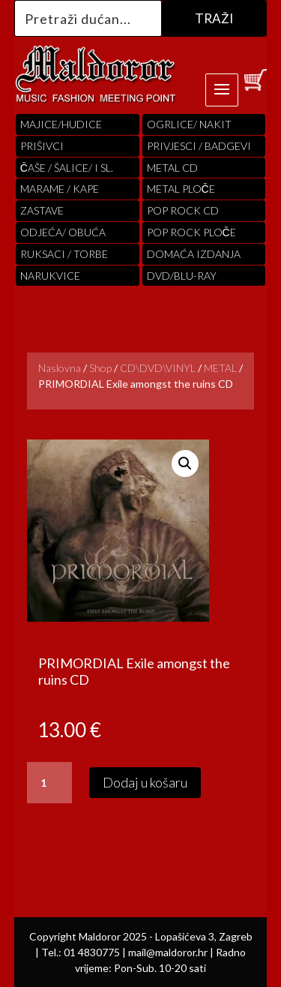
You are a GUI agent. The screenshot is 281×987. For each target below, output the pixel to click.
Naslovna (59, 368)
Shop (100, 368)
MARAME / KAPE (59, 188)
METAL (220, 368)
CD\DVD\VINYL (158, 368)
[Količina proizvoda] (49, 783)
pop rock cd (183, 210)
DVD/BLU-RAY (182, 275)
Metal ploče (181, 188)
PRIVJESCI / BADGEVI (199, 146)
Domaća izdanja (194, 254)
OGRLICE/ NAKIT (189, 124)
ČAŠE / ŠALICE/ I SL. (66, 167)
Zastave (42, 210)
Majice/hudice (61, 124)
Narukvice (50, 275)
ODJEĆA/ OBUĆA (63, 232)
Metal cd (172, 167)
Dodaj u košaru (145, 782)
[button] (185, 463)
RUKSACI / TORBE (64, 254)
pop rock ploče (191, 232)
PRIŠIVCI (42, 146)
